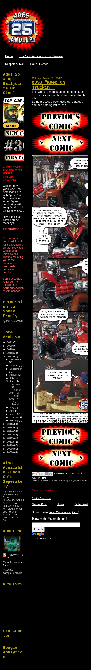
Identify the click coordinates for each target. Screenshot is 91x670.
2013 (10, 434)
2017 (10, 356)
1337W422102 (15, 556)
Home (9, 56)
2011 (10, 441)
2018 (10, 352)
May (12, 407)
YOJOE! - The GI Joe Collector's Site (13, 517)
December (15, 359)
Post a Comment (41, 498)
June (13, 381)
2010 (10, 445)
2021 (10, 342)
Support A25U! (14, 64)
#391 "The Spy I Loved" (14, 401)
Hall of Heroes (39, 64)
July (12, 378)
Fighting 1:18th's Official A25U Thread (12, 494)
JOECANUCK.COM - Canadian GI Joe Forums (13, 508)
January (14, 420)
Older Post (81, 504)
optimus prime (66, 480)
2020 (10, 345)
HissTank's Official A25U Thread (13, 501)
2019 (10, 349)
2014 (10, 431)
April (12, 410)
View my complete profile (12, 571)
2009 (10, 448)
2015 (10, 427)
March (13, 414)
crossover (45, 480)
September (16, 368)
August (14, 374)
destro (54, 480)
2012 (10, 438)
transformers (80, 480)
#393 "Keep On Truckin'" (48, 85)
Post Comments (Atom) (64, 512)
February (15, 417)
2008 (10, 452)
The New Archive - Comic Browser (41, 56)
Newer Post (39, 504)
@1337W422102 (13, 321)
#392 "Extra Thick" (15, 394)
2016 (10, 423)
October (14, 365)
